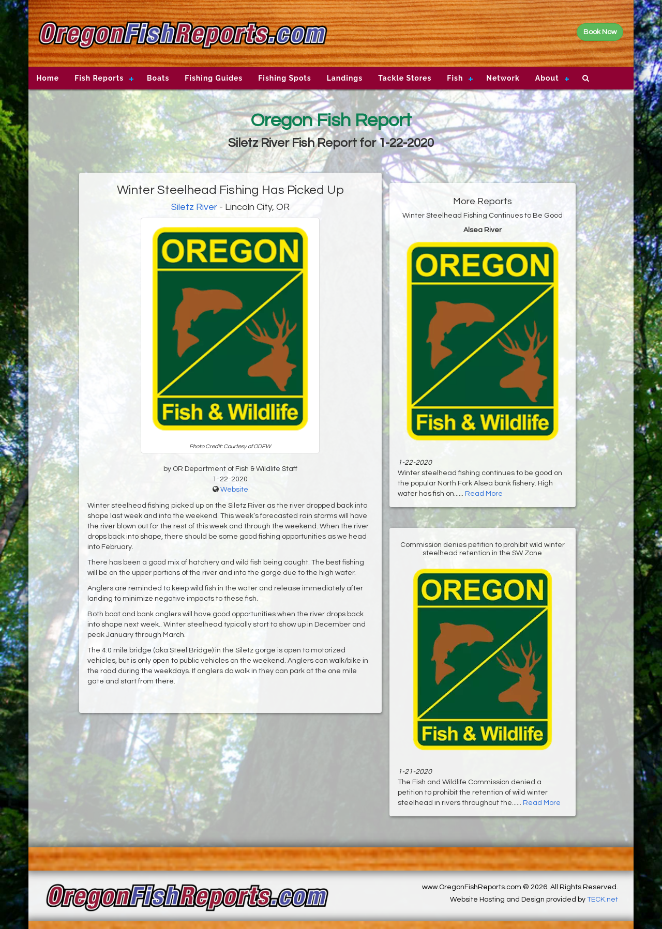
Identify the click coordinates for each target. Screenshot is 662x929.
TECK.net (602, 899)
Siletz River (194, 207)
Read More (484, 493)
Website (234, 489)
